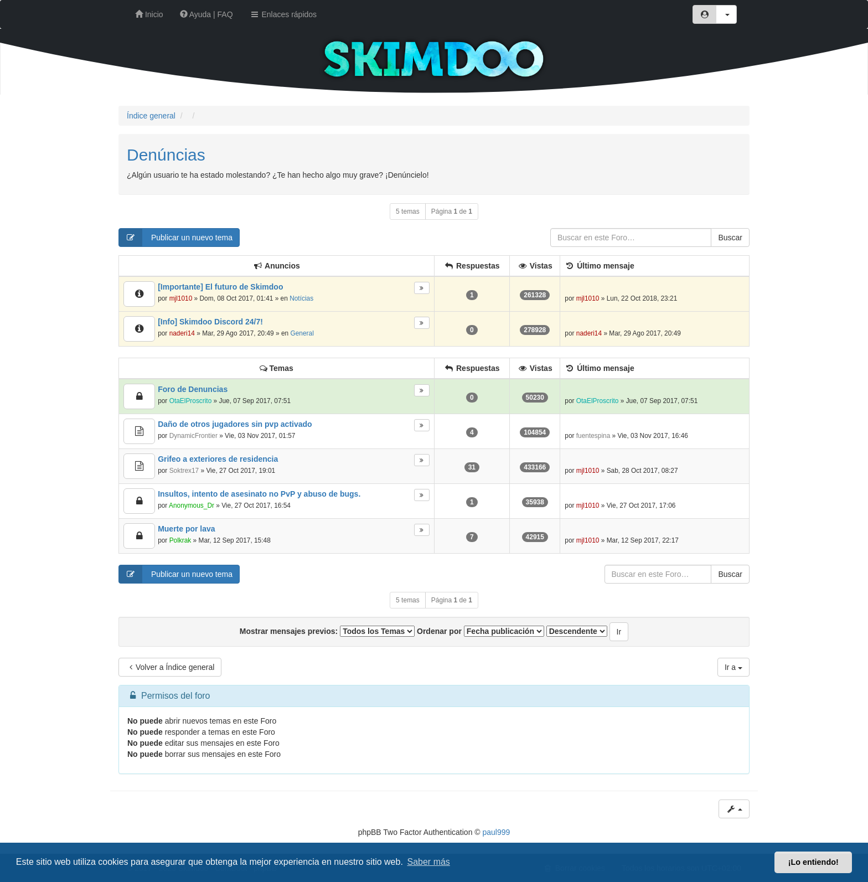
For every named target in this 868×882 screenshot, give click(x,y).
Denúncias (166, 155)
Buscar (730, 237)
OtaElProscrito (190, 401)
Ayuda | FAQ (206, 14)
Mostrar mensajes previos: (327, 631)
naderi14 (182, 333)
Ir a (733, 667)
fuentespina (593, 436)
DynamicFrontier (193, 436)
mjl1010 (181, 298)
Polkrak (180, 540)
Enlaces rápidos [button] (283, 14)
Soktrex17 (184, 470)
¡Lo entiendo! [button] (813, 862)
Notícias (301, 298)
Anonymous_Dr (191, 505)
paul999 (496, 832)
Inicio (149, 14)
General (301, 333)
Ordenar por (480, 631)
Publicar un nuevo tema (175, 237)
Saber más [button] (428, 861)
